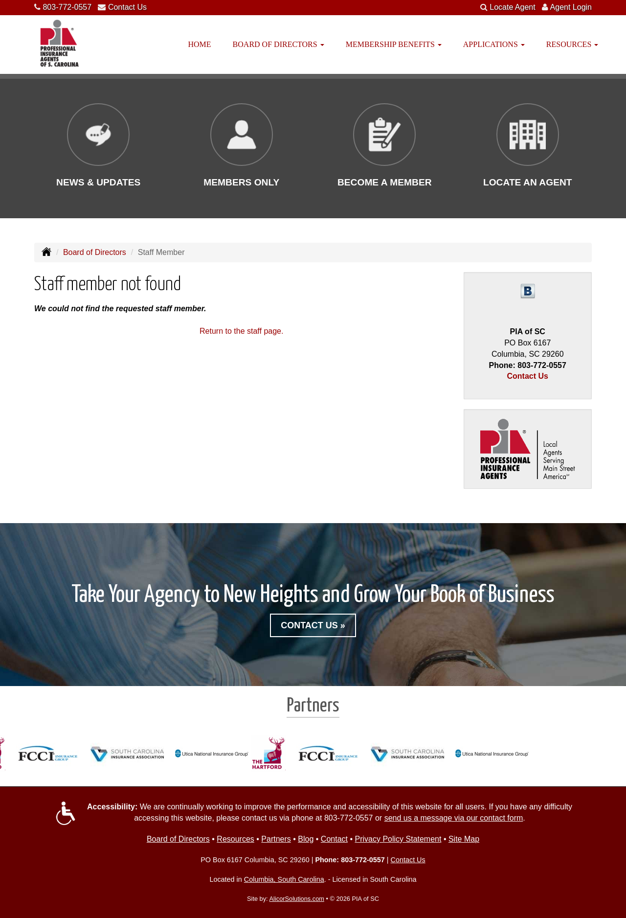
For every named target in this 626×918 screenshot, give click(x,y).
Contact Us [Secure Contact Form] (527, 376)
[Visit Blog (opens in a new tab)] (528, 291)
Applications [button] (494, 44)
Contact (334, 839)
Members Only (241, 182)
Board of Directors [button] (278, 44)
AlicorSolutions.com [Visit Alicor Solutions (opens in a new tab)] (296, 898)
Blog (305, 839)
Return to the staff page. (241, 331)
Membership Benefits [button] (394, 44)
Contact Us (127, 7)
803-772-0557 (67, 7)
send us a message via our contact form (453, 818)
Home (199, 44)
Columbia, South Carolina (284, 879)
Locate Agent (512, 7)
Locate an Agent (527, 182)
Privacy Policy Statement (398, 839)
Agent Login (571, 7)
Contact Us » (313, 625)
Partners (276, 839)
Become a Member (384, 182)
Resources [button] (572, 44)
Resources (235, 839)
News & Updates (98, 182)
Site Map (463, 839)
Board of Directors (94, 252)
